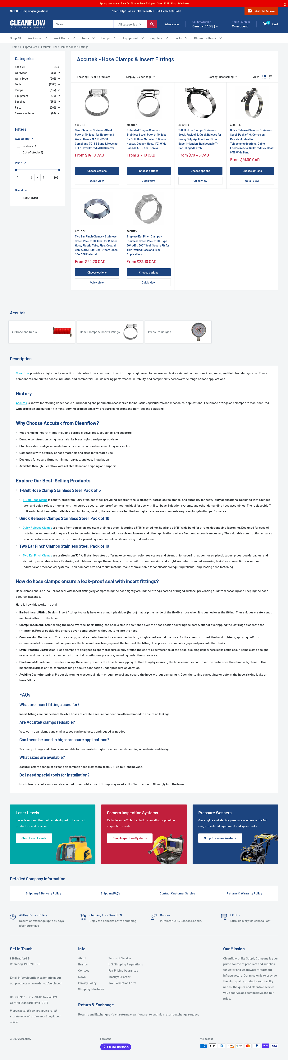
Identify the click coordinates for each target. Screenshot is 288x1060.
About (82, 958)
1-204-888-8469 (171, 11)
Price (20, 163)
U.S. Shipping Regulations (122, 964)
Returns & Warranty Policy (244, 893)
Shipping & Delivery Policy (43, 893)
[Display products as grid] (264, 76)
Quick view (97, 180)
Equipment (133, 38)
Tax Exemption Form (122, 983)
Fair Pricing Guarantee (122, 970)
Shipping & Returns (91, 989)
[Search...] (83, 24)
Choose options (97, 170)
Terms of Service (119, 958)
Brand (21, 190)
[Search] (152, 24)
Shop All (15, 38)
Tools (88, 38)
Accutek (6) (30, 197)
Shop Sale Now (179, 3)
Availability (24, 138)
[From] (26, 177)
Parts (181, 38)
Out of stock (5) (33, 152)
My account (240, 26)
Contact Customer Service (177, 893)
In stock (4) (30, 146)
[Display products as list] (270, 76)
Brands (83, 964)
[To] (51, 177)
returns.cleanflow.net (134, 1014)
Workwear (37, 38)
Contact (83, 970)
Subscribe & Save (261, 11)
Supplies (159, 38)
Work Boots (64, 38)
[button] (265, 24)
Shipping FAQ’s (110, 893)
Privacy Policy (87, 983)
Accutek (80, 124)
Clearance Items (208, 38)
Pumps (108, 38)
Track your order (119, 976)
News (82, 976)
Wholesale (171, 24)
